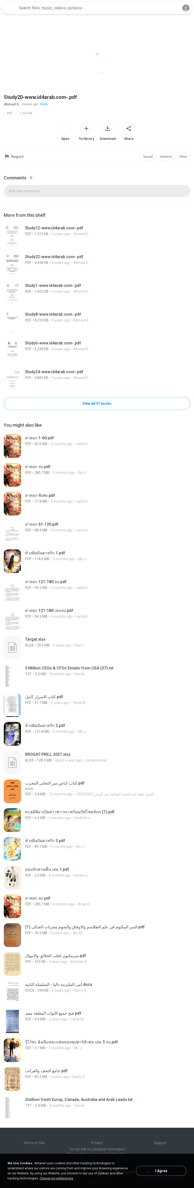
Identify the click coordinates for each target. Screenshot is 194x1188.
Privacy (97, 1143)
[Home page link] (9, 8)
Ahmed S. (12, 104)
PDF (9, 113)
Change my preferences (56, 1178)
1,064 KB (26, 113)
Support (160, 1143)
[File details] (76, 236)
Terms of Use (34, 1143)
